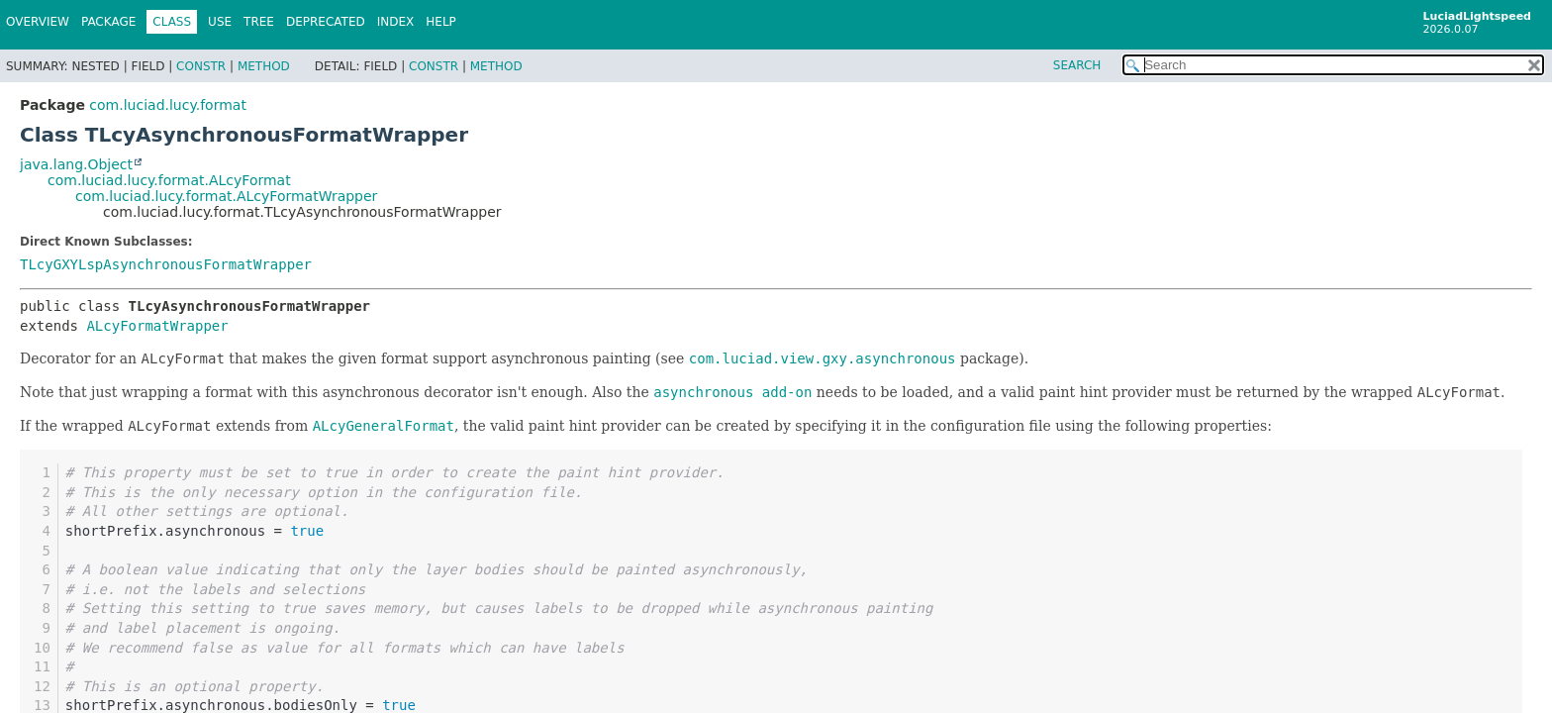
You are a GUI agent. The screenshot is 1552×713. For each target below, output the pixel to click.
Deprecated (325, 22)
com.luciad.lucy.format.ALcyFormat (169, 180)
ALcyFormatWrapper (157, 326)
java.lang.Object (76, 164)
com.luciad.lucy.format (167, 105)
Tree (258, 22)
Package (108, 22)
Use (220, 22)
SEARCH (1077, 65)
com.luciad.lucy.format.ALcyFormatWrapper (226, 196)
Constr (201, 66)
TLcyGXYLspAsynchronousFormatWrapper (166, 264)
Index (396, 22)
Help (441, 22)
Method (264, 66)
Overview (37, 22)
